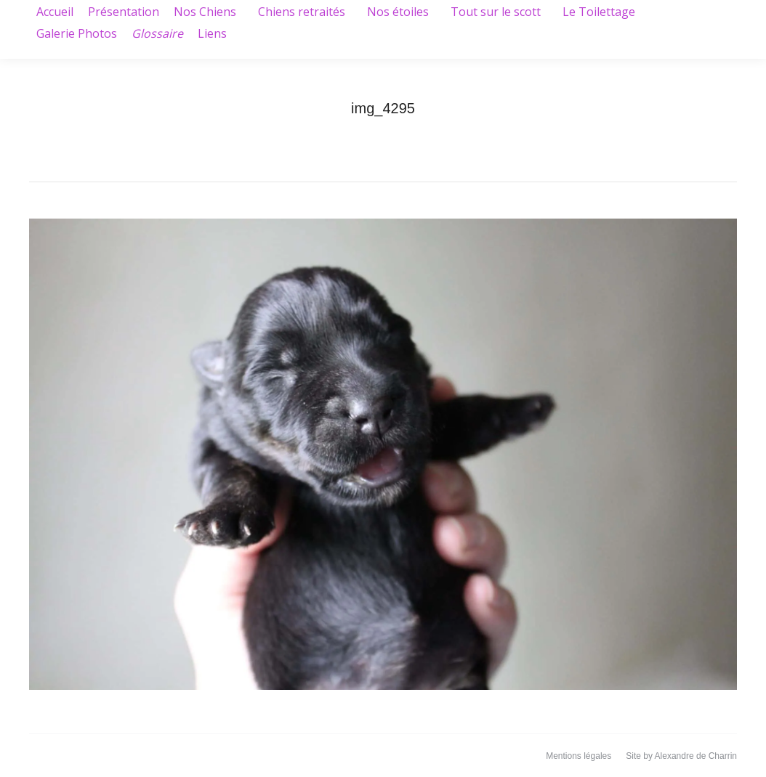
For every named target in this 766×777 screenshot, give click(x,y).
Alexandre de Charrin (696, 756)
